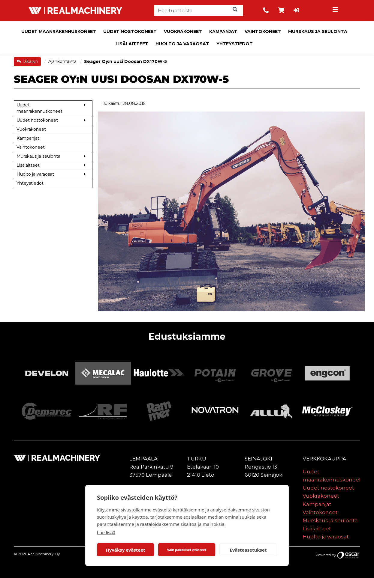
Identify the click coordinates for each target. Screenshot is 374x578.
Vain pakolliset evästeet (186, 549)
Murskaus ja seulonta (317, 31)
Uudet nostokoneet (130, 31)
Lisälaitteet (132, 43)
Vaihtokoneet (263, 31)
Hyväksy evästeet (125, 550)
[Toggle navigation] (336, 10)
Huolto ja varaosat (182, 43)
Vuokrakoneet (183, 31)
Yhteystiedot (234, 43)
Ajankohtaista (63, 61)
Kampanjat (223, 31)
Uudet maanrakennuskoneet (58, 31)
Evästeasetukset (248, 550)
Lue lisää (106, 532)
